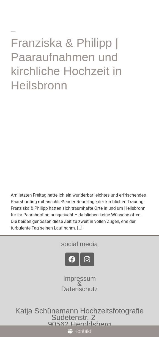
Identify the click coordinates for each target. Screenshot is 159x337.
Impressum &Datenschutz (79, 284)
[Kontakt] (79, 331)
